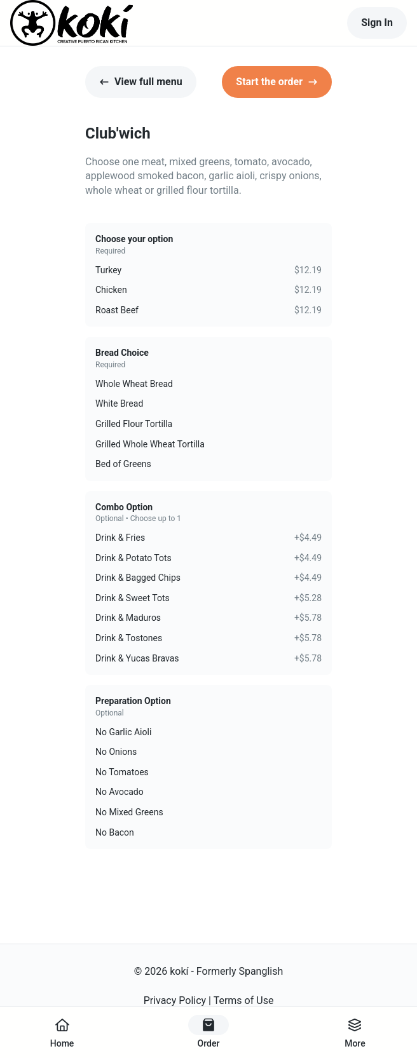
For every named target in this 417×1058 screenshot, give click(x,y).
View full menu (140, 82)
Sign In (377, 23)
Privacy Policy (175, 1000)
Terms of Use (244, 1000)
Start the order (277, 82)
